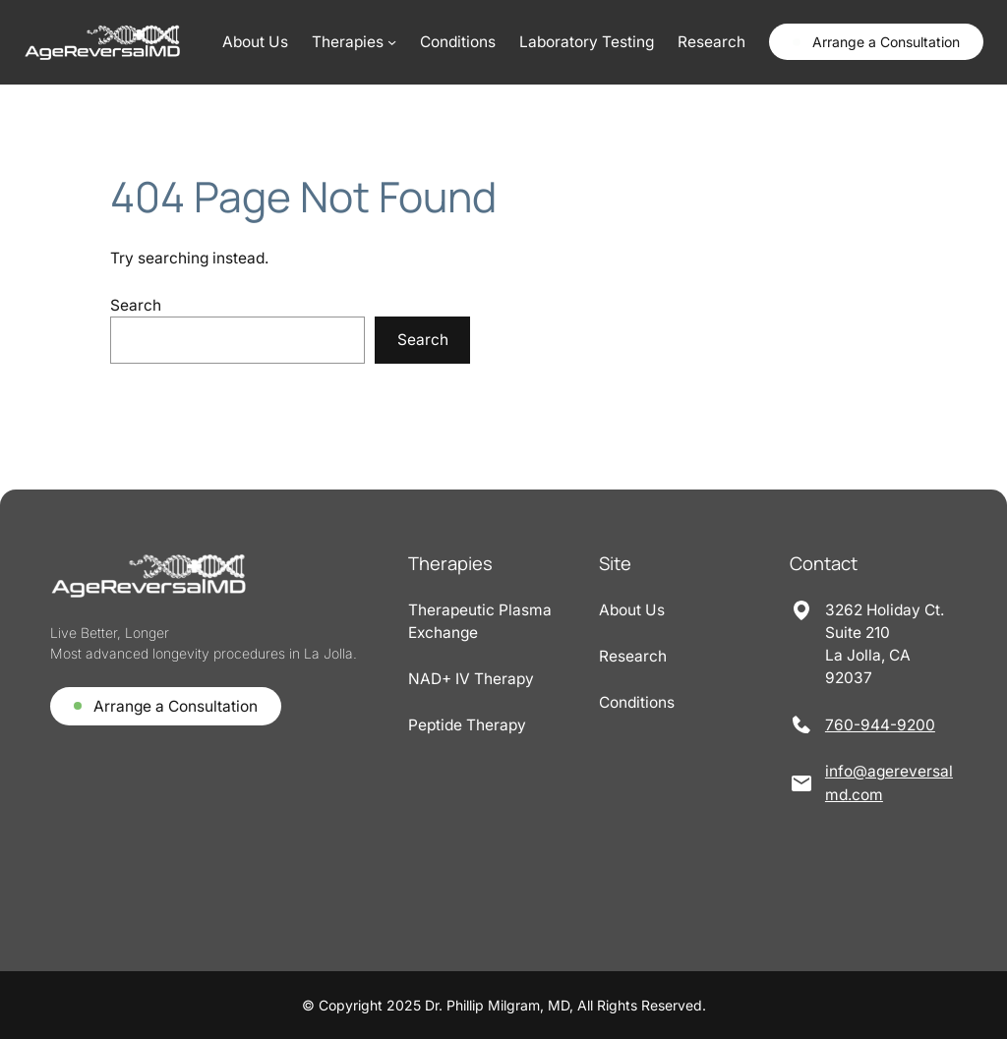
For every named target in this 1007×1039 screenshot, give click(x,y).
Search (135, 305)
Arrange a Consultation (886, 41)
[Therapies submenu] (354, 41)
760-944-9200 (880, 725)
